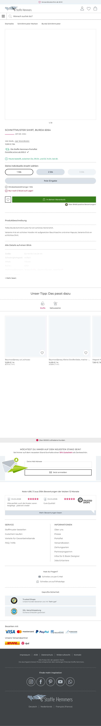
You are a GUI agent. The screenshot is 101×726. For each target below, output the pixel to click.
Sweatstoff (58, 270)
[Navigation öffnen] (3, 16)
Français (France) (64, 706)
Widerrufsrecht (63, 655)
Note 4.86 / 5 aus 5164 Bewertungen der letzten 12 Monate (50, 491)
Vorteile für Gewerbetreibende (20, 538)
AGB (36, 655)
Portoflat (58, 538)
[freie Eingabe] (50, 181)
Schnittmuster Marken (28, 24)
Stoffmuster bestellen (15, 529)
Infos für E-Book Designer (67, 556)
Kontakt (77, 655)
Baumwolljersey (44, 270)
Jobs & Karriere (61, 560)
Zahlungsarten (61, 547)
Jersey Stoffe (30, 270)
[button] (8, 199)
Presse (57, 534)
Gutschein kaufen (13, 534)
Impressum (25, 655)
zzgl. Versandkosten (22, 141)
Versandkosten (61, 543)
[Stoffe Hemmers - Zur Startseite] (50, 698)
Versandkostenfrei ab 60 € (50, 2)
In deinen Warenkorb (54, 199)
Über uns (58, 529)
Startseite (9, 24)
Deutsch (33, 706)
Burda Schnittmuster (51, 24)
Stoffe (42, 305)
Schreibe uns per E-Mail (50, 576)
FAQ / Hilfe (10, 543)
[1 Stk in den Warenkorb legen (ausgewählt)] (19, 172)
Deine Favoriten (88, 8)
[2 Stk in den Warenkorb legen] (50, 172)
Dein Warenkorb (95, 8)
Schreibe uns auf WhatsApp (50, 581)
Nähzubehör (55, 305)
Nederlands (46, 706)
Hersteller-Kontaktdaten (13, 274)
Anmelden (82, 8)
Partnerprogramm (63, 552)
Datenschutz (47, 655)
